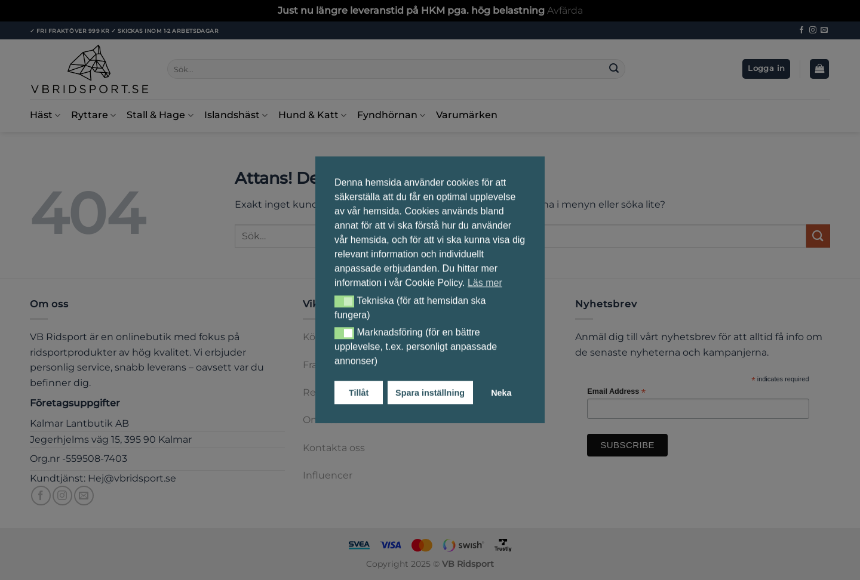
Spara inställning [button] (430, 392)
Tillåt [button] (358, 392)
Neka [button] (501, 392)
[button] (344, 301)
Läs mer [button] (485, 282)
